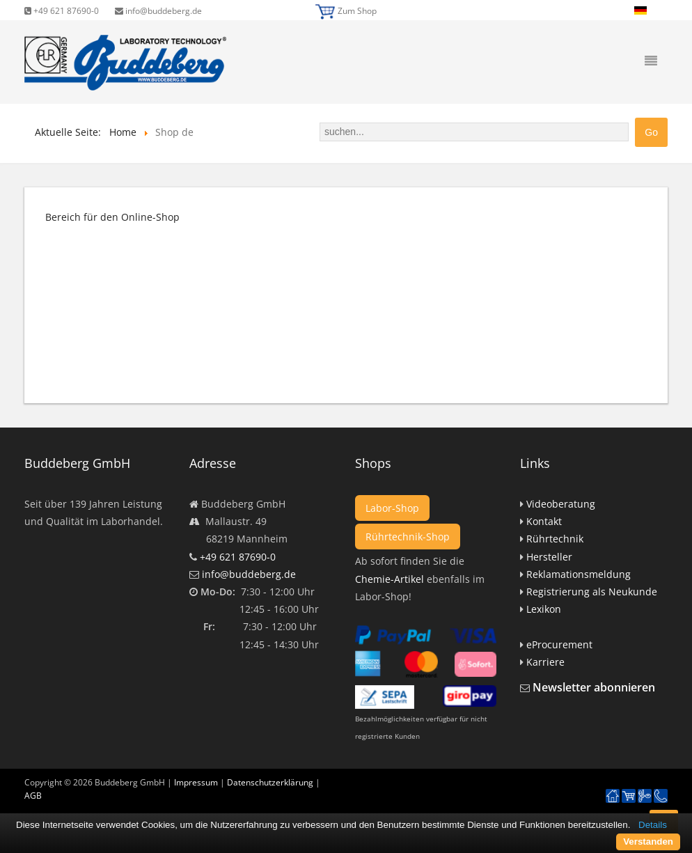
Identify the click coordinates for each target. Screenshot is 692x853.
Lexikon (543, 609)
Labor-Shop (392, 508)
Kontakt (544, 521)
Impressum (196, 782)
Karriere (545, 661)
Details (652, 825)
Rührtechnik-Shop (407, 536)
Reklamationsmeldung (578, 574)
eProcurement (559, 644)
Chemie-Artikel (389, 579)
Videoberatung (560, 503)
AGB (33, 795)
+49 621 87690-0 (61, 11)
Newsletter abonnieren (594, 687)
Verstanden (648, 841)
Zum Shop (357, 11)
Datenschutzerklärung (270, 782)
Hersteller (549, 556)
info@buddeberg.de (158, 11)
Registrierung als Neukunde (591, 591)
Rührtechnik (554, 538)
